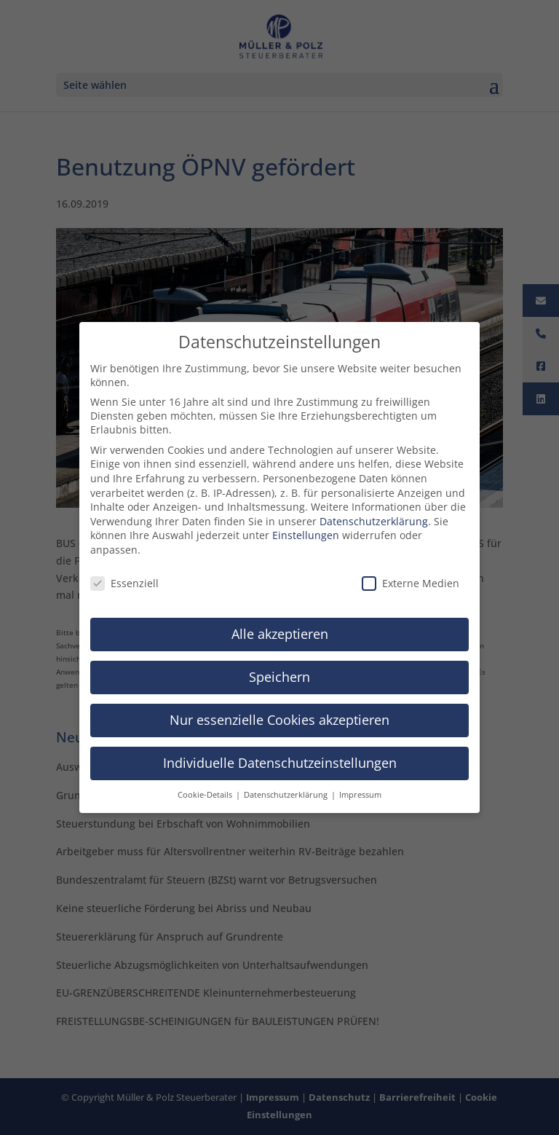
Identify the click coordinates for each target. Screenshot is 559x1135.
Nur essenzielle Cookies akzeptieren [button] (279, 713)
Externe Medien (410, 577)
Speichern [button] (279, 670)
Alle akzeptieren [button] (279, 627)
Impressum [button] (360, 788)
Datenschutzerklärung (374, 515)
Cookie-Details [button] (206, 788)
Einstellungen (305, 528)
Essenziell (124, 577)
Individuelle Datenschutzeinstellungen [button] (280, 756)
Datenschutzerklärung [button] (287, 788)
